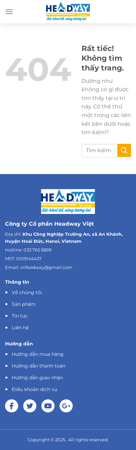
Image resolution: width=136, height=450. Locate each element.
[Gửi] (124, 150)
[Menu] (9, 11)
